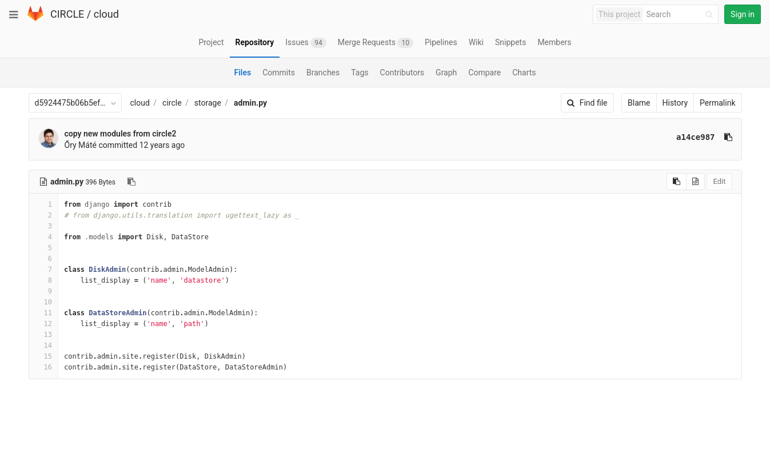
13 (43, 335)
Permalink (717, 102)
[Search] (681, 14)
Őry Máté (81, 145)
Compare (484, 72)
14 (43, 346)
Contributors (402, 72)
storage (207, 102)
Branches (323, 72)
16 (43, 367)
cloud (106, 14)
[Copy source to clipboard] (677, 181)
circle (172, 102)
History (675, 102)
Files (242, 72)
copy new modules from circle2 (121, 133)
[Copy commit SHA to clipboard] (728, 137)
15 (43, 356)
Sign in (743, 14)
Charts (524, 72)
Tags (359, 72)
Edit (719, 181)
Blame (639, 102)
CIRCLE (67, 14)
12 (43, 324)
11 (43, 313)
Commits (278, 72)
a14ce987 (695, 137)
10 (43, 302)
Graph (446, 72)
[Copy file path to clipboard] (131, 181)
